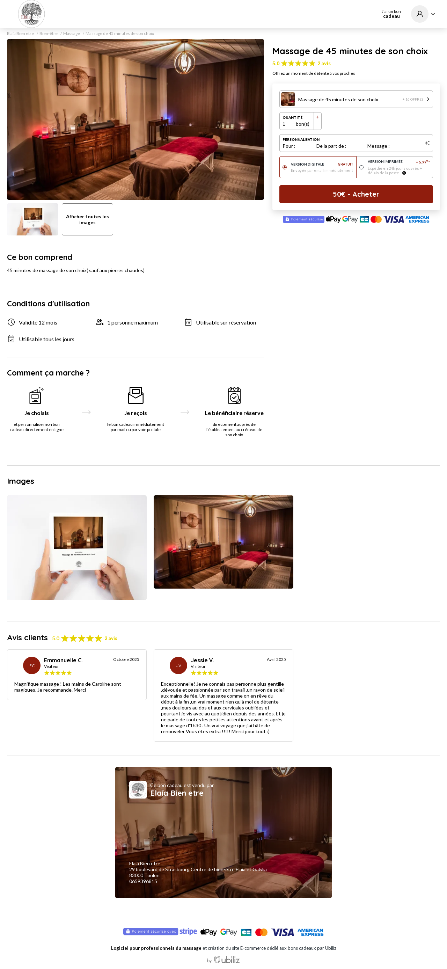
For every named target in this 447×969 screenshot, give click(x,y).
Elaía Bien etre (20, 33)
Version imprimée (399, 162)
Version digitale (322, 164)
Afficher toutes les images (87, 219)
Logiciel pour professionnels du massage (156, 948)
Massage (71, 33)
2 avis (324, 63)
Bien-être (48, 33)
